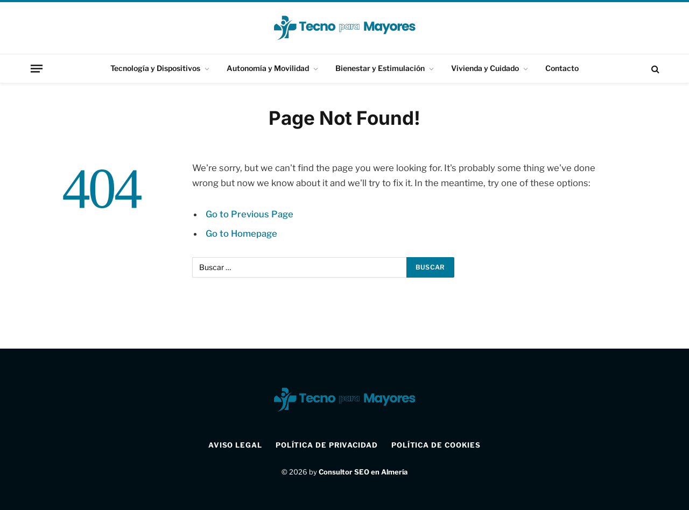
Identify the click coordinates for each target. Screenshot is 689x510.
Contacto (562, 68)
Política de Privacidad (327, 445)
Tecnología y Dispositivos (155, 68)
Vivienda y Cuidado (485, 68)
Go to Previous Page (249, 214)
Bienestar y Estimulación (380, 68)
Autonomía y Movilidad (268, 68)
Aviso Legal (235, 445)
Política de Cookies (436, 445)
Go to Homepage (241, 233)
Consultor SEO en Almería (363, 472)
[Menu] (37, 68)
